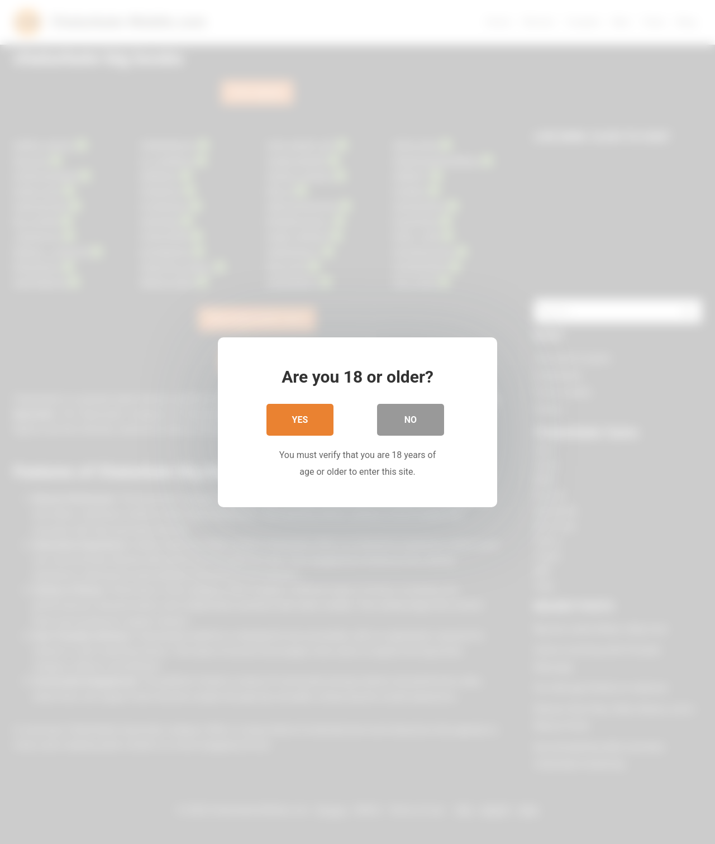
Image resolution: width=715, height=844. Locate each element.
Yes (300, 419)
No (410, 419)
